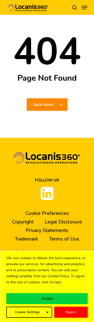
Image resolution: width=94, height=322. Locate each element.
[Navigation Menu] (84, 7)
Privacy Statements (47, 230)
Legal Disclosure (63, 221)
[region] (47, 286)
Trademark (26, 239)
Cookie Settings (27, 312)
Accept (47, 298)
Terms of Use (64, 239)
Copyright (23, 221)
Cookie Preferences (47, 213)
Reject (71, 312)
